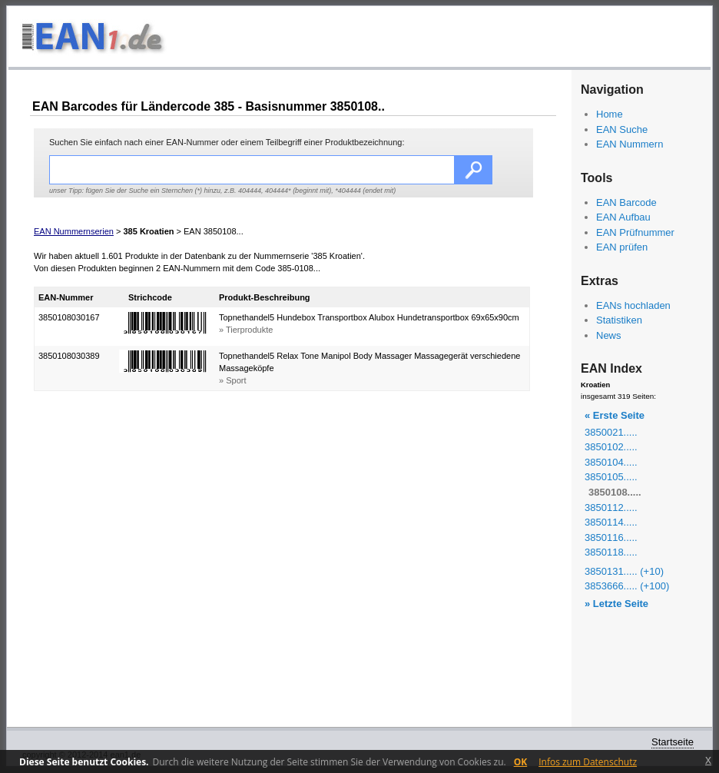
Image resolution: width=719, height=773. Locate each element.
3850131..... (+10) (624, 571)
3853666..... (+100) (627, 586)
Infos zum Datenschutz (587, 761)
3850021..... (611, 432)
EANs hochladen (633, 305)
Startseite (672, 742)
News (608, 335)
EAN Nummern (629, 144)
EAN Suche (622, 129)
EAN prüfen (622, 247)
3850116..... (611, 537)
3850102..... (611, 447)
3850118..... (611, 552)
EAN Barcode (626, 202)
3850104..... (611, 462)
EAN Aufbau (623, 217)
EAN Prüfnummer (635, 232)
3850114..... (611, 522)
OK (521, 761)
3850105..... (611, 477)
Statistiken (619, 320)
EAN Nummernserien (74, 231)
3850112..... (611, 507)
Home (609, 114)
